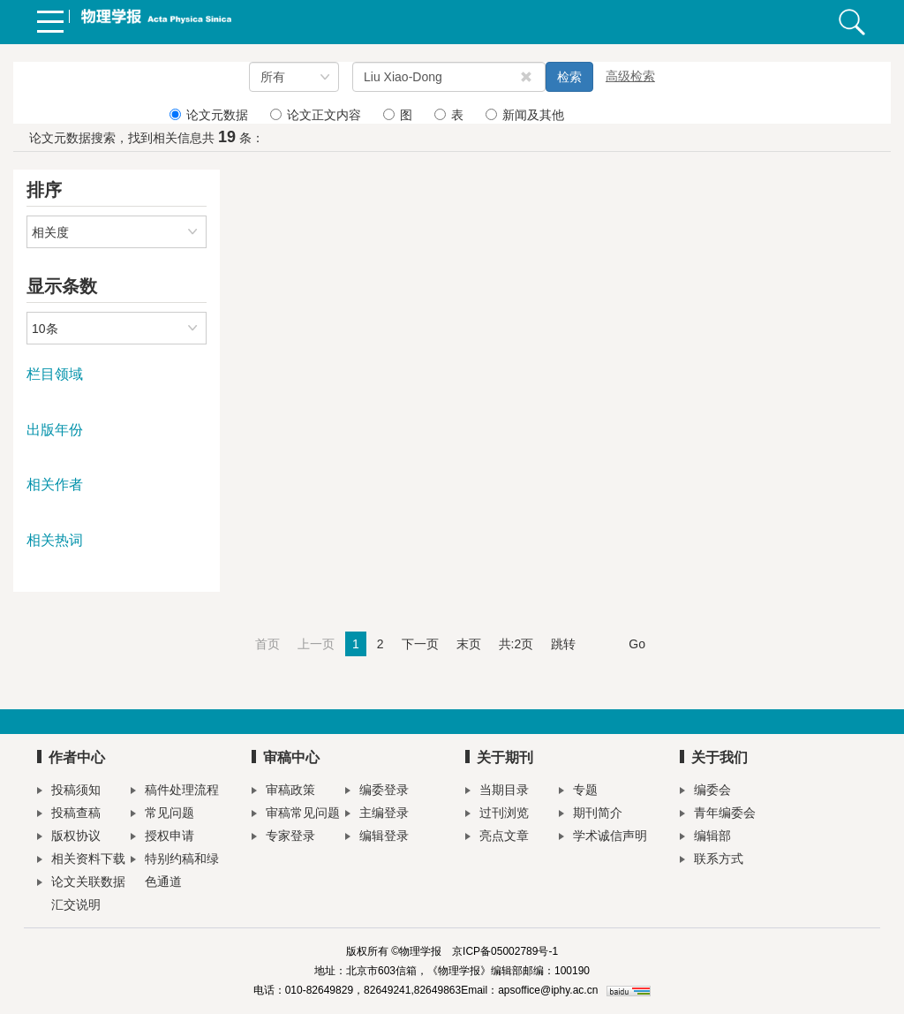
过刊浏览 (497, 815)
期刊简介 (590, 815)
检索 (569, 77)
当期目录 (497, 792)
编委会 (705, 792)
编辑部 (705, 838)
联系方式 (711, 860)
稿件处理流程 (175, 792)
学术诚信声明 (603, 838)
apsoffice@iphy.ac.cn (548, 990)
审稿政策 (283, 792)
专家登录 (283, 838)
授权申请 (162, 838)
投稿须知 (69, 792)
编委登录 (377, 792)
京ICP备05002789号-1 (505, 951)
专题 (578, 792)
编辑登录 (377, 838)
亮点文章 (497, 838)
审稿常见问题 (296, 815)
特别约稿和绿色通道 (175, 870)
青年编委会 (718, 815)
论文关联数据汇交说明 (81, 893)
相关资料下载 (81, 860)
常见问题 (162, 815)
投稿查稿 (69, 815)
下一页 (420, 644)
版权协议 (69, 838)
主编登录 (377, 815)
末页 (468, 644)
